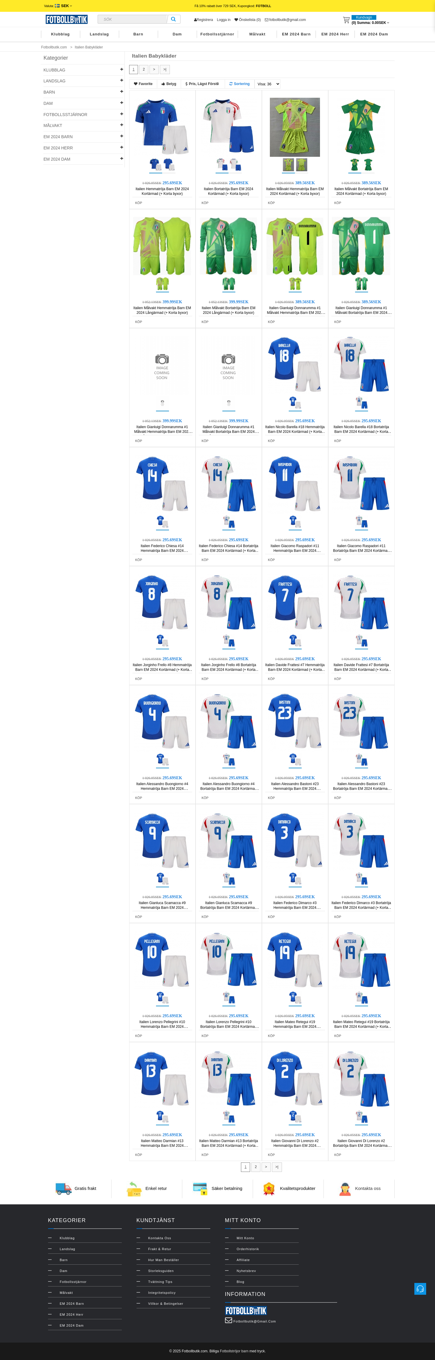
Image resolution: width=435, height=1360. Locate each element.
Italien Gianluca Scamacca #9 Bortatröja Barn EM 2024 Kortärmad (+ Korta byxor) (228, 907)
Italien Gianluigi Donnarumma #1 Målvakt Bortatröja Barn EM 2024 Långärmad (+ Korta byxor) (229, 431)
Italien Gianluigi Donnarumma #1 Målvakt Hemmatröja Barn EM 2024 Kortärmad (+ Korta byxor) (295, 312)
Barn (138, 34)
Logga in (224, 20)
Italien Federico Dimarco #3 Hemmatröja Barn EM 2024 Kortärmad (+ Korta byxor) (295, 907)
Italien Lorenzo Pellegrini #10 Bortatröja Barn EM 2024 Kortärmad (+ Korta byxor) (228, 1026)
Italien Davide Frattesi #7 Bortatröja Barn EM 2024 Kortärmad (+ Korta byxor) (361, 669)
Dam (177, 34)
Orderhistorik (248, 1249)
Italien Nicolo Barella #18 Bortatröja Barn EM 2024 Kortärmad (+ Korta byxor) (361, 431)
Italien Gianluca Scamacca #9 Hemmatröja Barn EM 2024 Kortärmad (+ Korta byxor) (162, 907)
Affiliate (243, 1260)
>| (164, 69)
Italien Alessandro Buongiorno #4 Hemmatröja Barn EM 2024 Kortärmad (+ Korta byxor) (162, 788)
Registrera (203, 20)
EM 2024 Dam (374, 34)
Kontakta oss (368, 1188)
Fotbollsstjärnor (217, 34)
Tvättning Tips (160, 1282)
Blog (240, 1282)
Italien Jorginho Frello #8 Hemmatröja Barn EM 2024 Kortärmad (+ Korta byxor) (162, 669)
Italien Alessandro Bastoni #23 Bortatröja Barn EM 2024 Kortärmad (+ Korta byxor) (361, 788)
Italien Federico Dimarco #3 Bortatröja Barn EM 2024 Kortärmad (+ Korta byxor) (361, 907)
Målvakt (257, 34)
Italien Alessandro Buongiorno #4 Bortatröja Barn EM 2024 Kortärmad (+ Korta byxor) (228, 788)
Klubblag (60, 34)
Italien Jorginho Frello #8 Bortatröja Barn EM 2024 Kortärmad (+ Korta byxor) (228, 669)
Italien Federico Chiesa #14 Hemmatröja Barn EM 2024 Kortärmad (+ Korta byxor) (162, 550)
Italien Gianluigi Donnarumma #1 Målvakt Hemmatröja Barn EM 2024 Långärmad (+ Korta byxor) (162, 431)
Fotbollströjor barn (234, 1351)
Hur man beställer (163, 1260)
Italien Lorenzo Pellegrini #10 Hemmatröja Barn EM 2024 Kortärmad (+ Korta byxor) (162, 1026)
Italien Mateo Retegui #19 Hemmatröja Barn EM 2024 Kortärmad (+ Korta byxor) (294, 1026)
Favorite (143, 84)
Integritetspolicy (162, 1292)
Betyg (169, 84)
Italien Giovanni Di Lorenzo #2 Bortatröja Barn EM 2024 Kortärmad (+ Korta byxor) (361, 1145)
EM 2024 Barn (296, 34)
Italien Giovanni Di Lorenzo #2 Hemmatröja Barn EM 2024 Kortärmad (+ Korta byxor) (295, 1145)
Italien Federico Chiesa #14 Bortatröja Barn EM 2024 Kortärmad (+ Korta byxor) (228, 550)
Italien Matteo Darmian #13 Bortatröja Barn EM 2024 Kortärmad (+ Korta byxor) (228, 1145)
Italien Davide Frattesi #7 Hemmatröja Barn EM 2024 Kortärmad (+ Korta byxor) (294, 669)
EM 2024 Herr (335, 34)
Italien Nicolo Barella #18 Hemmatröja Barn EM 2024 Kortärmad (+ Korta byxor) (294, 431)
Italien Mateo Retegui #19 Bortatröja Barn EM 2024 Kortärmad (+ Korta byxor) (361, 1026)
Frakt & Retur (159, 1249)
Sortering (239, 84)
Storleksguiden (161, 1271)
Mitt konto (246, 1238)
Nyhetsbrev (246, 1271)
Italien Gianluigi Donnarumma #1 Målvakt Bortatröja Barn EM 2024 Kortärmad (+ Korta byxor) (361, 312)
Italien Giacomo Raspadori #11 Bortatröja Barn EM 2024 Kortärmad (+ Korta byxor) (361, 550)
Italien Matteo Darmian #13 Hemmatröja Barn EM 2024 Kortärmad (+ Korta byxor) (162, 1145)
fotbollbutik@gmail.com (285, 20)
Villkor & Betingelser (165, 1303)
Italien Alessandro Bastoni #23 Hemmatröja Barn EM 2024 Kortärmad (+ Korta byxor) (295, 788)
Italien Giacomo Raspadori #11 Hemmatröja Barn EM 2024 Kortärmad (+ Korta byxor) (295, 550)
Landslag (99, 34)
